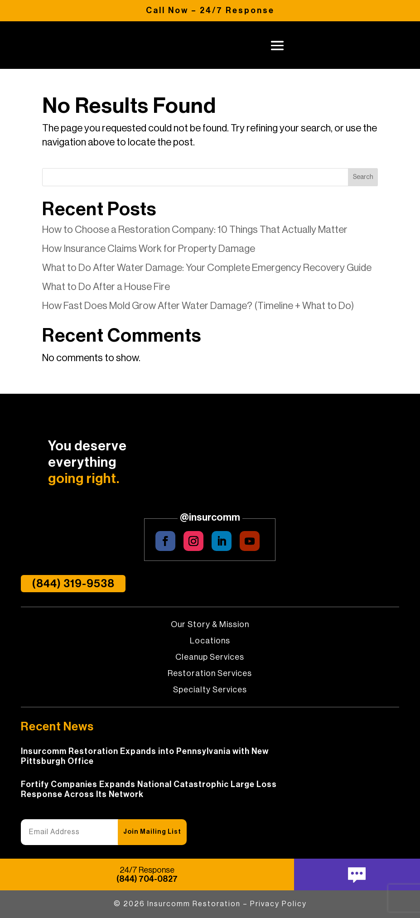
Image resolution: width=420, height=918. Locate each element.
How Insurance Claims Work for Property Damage (148, 249)
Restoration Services (210, 673)
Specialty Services (210, 690)
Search (363, 177)
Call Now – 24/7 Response (210, 10)
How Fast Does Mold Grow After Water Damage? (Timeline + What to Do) (198, 306)
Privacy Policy (278, 904)
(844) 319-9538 (73, 583)
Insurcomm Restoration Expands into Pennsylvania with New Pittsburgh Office (145, 756)
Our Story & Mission (210, 624)
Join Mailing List (152, 832)
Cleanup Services (209, 657)
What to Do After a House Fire (106, 287)
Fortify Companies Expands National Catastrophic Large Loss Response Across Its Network (149, 789)
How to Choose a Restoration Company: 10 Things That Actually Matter (195, 230)
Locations (210, 641)
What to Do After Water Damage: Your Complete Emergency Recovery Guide (207, 268)
